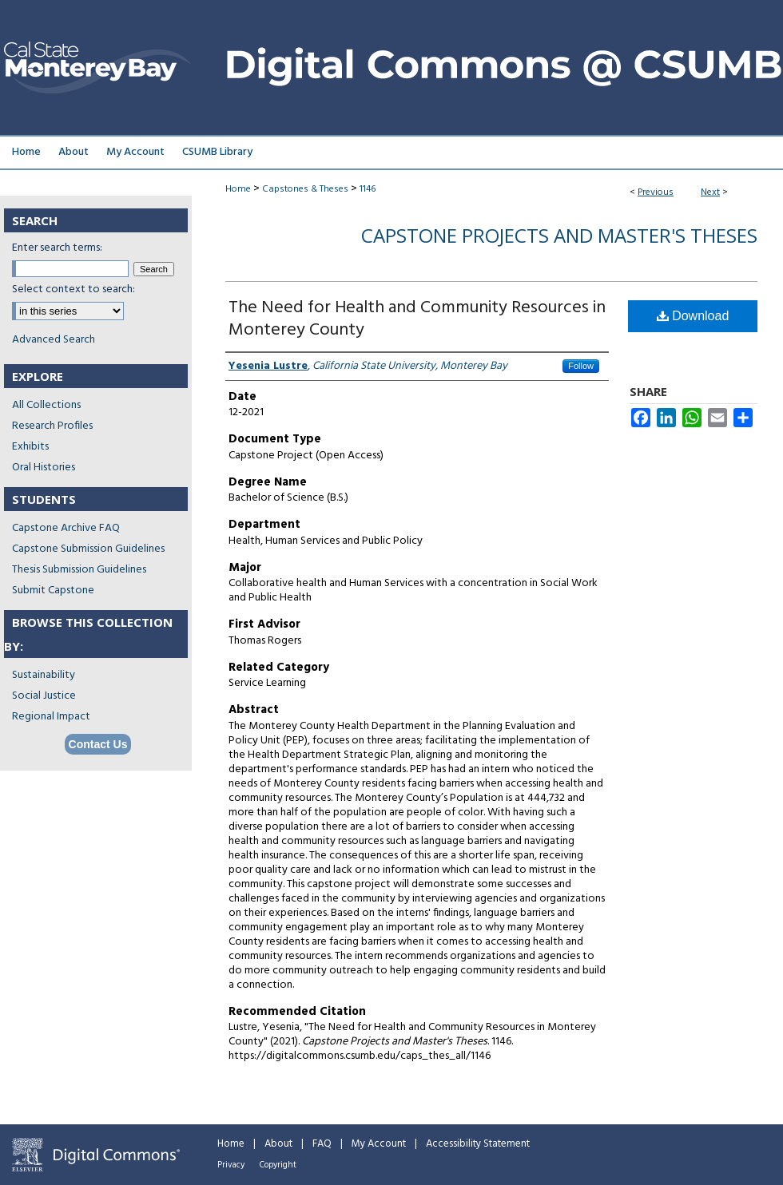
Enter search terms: (57, 248)
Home (238, 189)
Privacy (230, 1165)
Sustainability (43, 675)
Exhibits (30, 447)
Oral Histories (43, 467)
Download (693, 316)
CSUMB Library (217, 152)
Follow (581, 366)
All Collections (46, 405)
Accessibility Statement (478, 1143)
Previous (656, 192)
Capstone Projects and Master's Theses (559, 235)
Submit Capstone (53, 590)
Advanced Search (53, 340)
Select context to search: (73, 289)
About (278, 1143)
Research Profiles (52, 426)
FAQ (322, 1143)
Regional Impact (51, 716)
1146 (368, 189)
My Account (379, 1143)
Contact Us (98, 744)
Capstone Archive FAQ (66, 528)
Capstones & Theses (305, 189)
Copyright (278, 1165)
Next (710, 192)
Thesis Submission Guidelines (79, 570)
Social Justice (44, 696)
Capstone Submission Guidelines (88, 549)
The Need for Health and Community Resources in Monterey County (417, 319)
